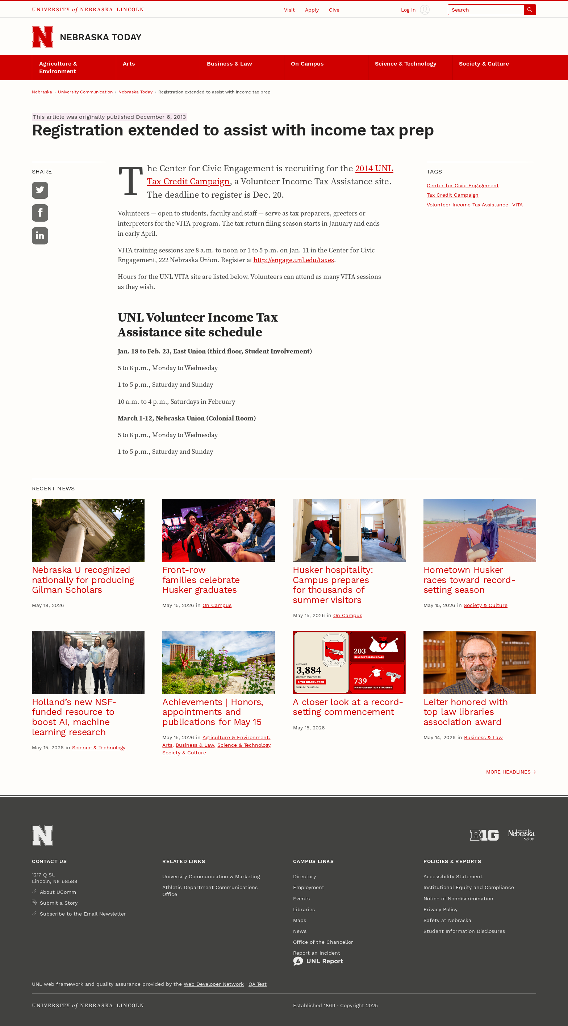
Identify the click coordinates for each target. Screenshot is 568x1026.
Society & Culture (484, 63)
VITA (517, 205)
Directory (304, 876)
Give (334, 10)
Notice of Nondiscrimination (458, 898)
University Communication (85, 92)
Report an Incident (318, 958)
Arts (129, 63)
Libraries (304, 909)
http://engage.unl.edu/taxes (294, 259)
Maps (299, 920)
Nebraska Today (101, 37)
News (299, 931)
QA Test (257, 984)
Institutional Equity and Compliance (468, 887)
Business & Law (229, 63)
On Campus (307, 63)
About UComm (58, 892)
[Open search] (492, 9)
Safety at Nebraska (447, 920)
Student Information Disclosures (464, 931)
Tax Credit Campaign (453, 195)
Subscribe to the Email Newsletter (83, 914)
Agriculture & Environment (58, 67)
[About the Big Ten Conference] (484, 835)
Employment (308, 887)
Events (301, 898)
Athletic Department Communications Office (210, 890)
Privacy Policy (440, 909)
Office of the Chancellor (323, 942)
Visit (289, 10)
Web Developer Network (214, 984)
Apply (312, 10)
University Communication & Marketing (211, 876)
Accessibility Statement (453, 876)
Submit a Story (59, 903)
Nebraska (42, 92)
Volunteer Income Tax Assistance (467, 205)
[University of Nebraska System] (522, 835)
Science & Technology (406, 63)
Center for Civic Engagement (463, 185)
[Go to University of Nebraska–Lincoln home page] (42, 36)
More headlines (508, 772)
